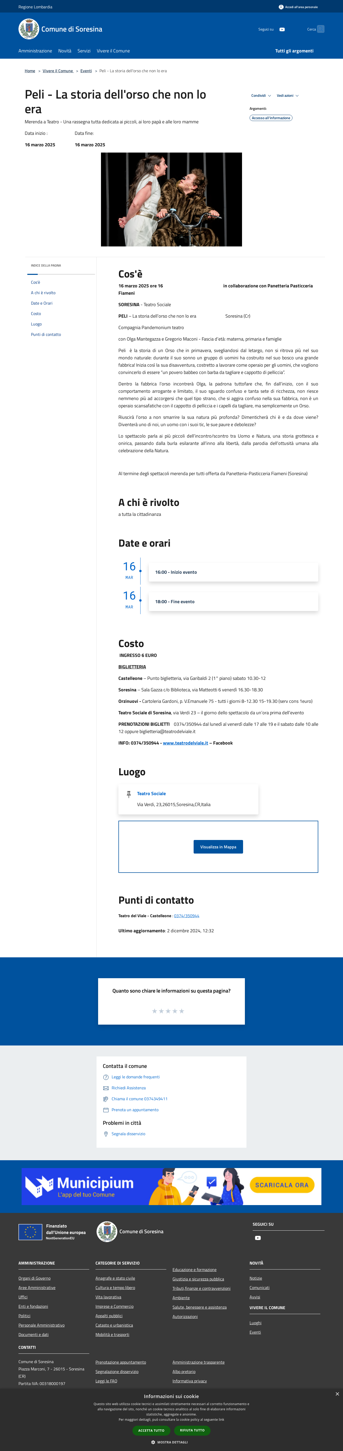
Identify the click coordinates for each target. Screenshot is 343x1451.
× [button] (337, 1394)
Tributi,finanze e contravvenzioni (202, 1288)
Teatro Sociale (151, 793)
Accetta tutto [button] (151, 1430)
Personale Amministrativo (41, 1325)
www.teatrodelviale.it (185, 742)
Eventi (86, 71)
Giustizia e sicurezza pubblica (198, 1279)
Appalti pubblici (109, 1316)
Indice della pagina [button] (46, 265)
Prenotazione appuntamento (121, 1362)
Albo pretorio (184, 1371)
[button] (171, 1442)
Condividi (262, 96)
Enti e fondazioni (33, 1306)
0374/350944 (186, 915)
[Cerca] (318, 29)
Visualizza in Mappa (218, 847)
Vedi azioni (288, 96)
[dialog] (171, 1420)
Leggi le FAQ (106, 1381)
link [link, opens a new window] (221, 1419)
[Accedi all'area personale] (298, 7)
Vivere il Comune (58, 71)
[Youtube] (272, 28)
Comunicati (260, 1287)
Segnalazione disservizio (117, 1371)
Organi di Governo (34, 1278)
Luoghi (256, 1323)
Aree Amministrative (36, 1287)
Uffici (23, 1297)
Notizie (256, 1278)
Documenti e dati (33, 1334)
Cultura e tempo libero (115, 1287)
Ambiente (181, 1298)
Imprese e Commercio (115, 1306)
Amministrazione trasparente (199, 1362)
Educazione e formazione (195, 1269)
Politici (24, 1316)
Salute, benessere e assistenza (200, 1307)
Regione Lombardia (35, 7)
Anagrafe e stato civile (115, 1278)
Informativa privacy (190, 1381)
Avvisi (255, 1297)
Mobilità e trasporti (112, 1334)
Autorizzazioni (185, 1316)
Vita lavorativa (108, 1297)
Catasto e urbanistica (114, 1325)
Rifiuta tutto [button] (192, 1430)
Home (30, 71)
